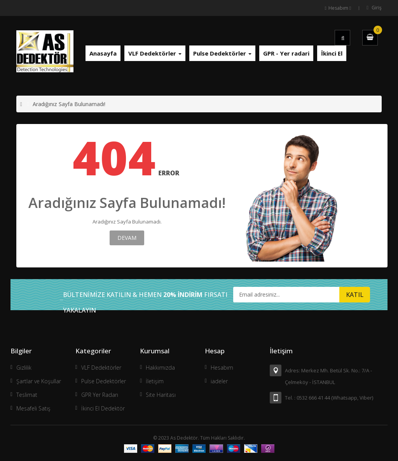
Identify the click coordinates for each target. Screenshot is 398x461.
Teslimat (26, 394)
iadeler (219, 381)
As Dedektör (184, 438)
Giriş (377, 7)
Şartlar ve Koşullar (38, 381)
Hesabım (222, 367)
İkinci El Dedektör (103, 408)
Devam (126, 237)
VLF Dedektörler (101, 367)
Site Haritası (161, 394)
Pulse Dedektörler (103, 381)
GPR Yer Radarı (99, 394)
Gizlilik (23, 367)
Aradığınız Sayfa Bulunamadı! (69, 104)
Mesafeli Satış (33, 408)
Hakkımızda (160, 367)
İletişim (155, 381)
